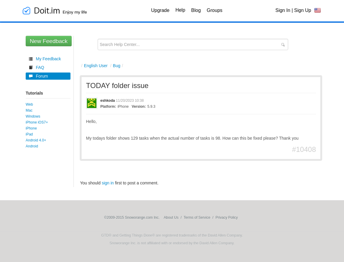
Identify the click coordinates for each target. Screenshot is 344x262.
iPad (29, 134)
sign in (108, 183)
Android (32, 146)
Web (29, 104)
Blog (196, 10)
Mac (29, 110)
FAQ (40, 67)
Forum (42, 76)
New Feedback (49, 41)
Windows (33, 116)
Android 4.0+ (36, 140)
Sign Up (302, 10)
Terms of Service (197, 217)
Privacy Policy (227, 217)
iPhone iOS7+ (37, 122)
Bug (116, 65)
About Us (171, 217)
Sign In (282, 10)
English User (96, 65)
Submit (282, 44)
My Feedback (48, 58)
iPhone (31, 128)
